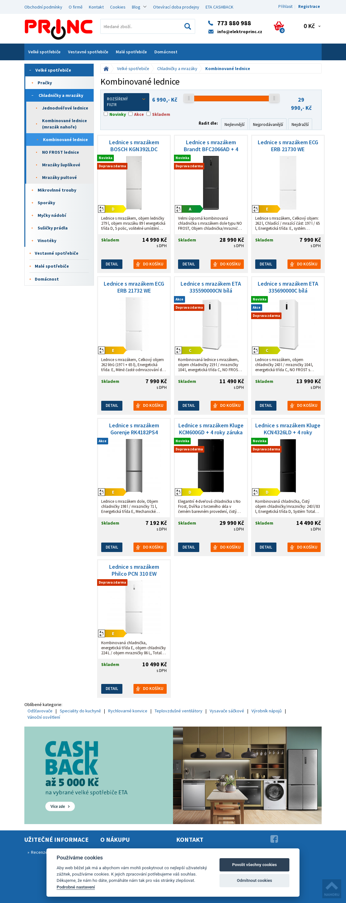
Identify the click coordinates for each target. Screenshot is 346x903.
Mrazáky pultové (59, 177)
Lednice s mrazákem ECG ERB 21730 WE (288, 146)
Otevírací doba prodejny (176, 7)
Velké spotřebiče (44, 52)
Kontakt (96, 7)
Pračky (45, 83)
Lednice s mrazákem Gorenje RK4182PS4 (134, 429)
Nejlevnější (234, 124)
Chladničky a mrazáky (61, 95)
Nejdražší (300, 124)
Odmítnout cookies (254, 880)
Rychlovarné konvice (127, 711)
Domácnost (165, 52)
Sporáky (46, 202)
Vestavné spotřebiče (88, 52)
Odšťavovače (40, 711)
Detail (112, 264)
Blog (136, 7)
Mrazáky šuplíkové (61, 165)
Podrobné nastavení (76, 886)
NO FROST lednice (60, 152)
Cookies (118, 7)
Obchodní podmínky (43, 7)
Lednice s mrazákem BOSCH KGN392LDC (134, 146)
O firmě (76, 7)
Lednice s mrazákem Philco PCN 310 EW (134, 570)
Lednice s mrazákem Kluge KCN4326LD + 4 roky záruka (287, 429)
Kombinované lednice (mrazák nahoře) (64, 124)
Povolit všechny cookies (254, 864)
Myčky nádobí (52, 215)
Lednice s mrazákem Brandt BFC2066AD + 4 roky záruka (211, 146)
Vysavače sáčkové (227, 711)
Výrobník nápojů (266, 711)
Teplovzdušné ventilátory (178, 711)
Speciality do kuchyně (80, 711)
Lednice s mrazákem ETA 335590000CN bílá (211, 287)
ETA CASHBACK (219, 7)
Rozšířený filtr (126, 102)
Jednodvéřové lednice (65, 108)
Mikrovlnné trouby (57, 190)
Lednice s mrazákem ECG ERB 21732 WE (134, 287)
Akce (139, 114)
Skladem (161, 114)
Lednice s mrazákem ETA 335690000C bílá (288, 287)
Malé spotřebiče (131, 52)
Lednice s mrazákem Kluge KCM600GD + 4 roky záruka (211, 429)
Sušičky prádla (53, 228)
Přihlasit (285, 6)
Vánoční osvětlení (44, 717)
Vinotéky (47, 240)
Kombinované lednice (65, 139)
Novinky (117, 114)
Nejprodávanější (268, 124)
